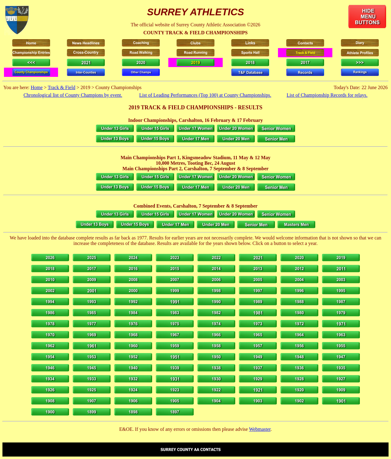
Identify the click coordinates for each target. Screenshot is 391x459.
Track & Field (61, 87)
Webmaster (260, 429)
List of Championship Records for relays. (327, 95)
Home (36, 87)
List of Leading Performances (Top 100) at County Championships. (205, 95)
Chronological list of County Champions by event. (73, 95)
